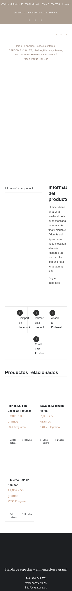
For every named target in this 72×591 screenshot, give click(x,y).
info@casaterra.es (36, 587)
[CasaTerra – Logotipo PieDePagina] (36, 539)
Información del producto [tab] (19, 188)
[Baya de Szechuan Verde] (52, 388)
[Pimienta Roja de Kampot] (19, 462)
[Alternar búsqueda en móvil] (61, 33)
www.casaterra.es (36, 583)
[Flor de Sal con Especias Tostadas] (19, 388)
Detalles (28, 440)
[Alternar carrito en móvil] (56, 33)
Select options (13, 441)
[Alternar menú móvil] (66, 33)
